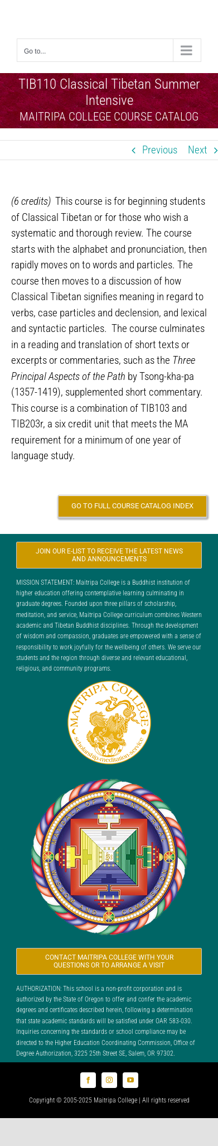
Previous (159, 149)
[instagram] (109, 1080)
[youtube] (130, 1080)
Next (197, 149)
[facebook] (88, 1080)
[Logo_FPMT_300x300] (109, 778)
